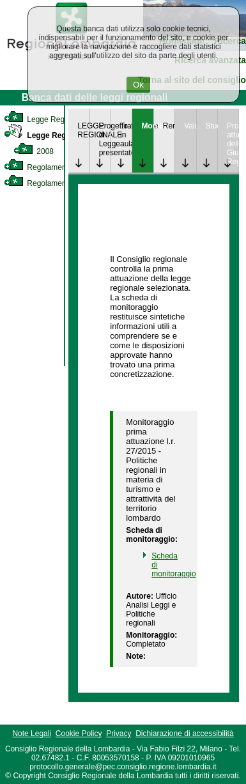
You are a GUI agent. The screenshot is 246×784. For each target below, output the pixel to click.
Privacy (118, 733)
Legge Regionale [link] (44, 119)
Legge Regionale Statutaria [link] (65, 135)
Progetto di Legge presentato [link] (105, 139)
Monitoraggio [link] (147, 125)
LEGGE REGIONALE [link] (83, 130)
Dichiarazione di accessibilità (184, 733)
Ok (138, 84)
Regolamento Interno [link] (51, 167)
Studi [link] (211, 125)
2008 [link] (33, 151)
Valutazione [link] (190, 125)
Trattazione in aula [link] (126, 134)
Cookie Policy (79, 733)
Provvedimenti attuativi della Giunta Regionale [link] (232, 143)
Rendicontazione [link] (168, 125)
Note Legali (31, 733)
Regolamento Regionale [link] (56, 183)
